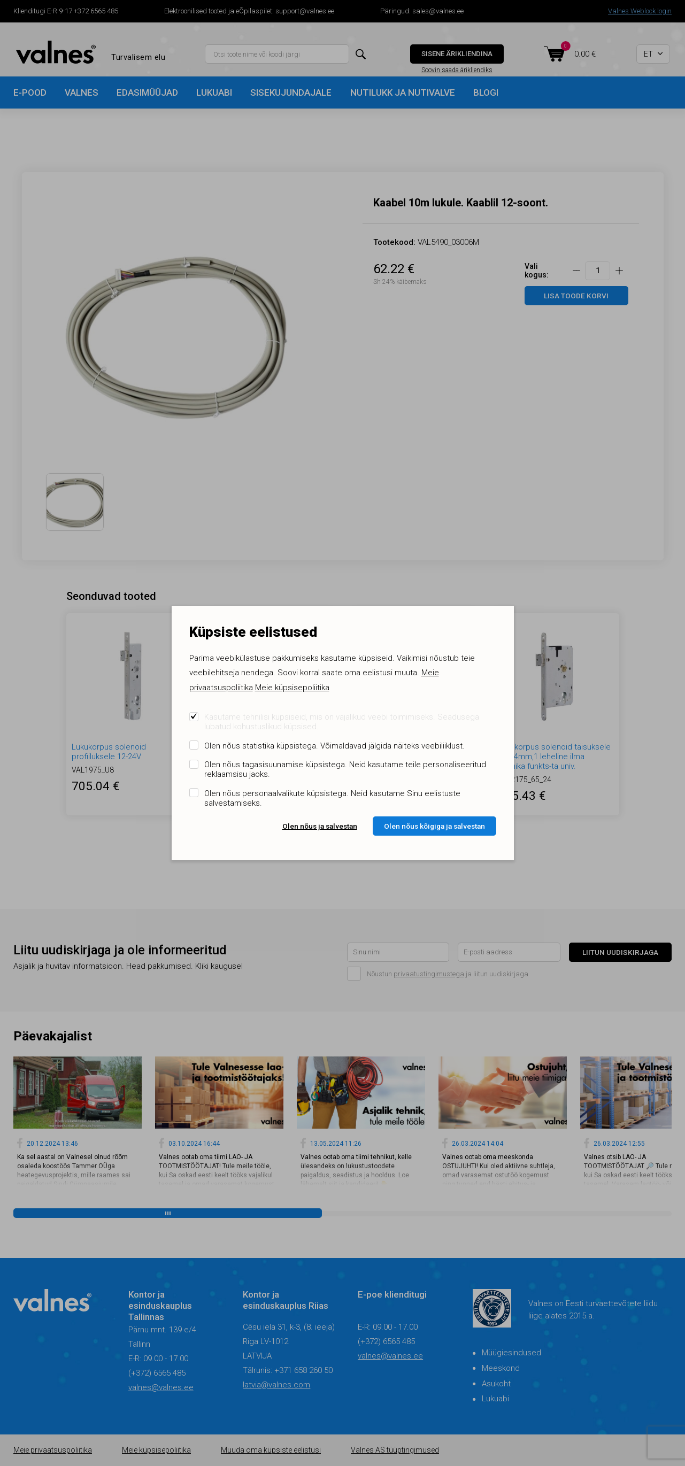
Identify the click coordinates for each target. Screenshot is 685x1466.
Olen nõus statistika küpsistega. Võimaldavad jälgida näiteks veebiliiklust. (334, 746)
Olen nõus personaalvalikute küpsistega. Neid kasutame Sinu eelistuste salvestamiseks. (332, 798)
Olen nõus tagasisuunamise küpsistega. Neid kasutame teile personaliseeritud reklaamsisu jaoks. (345, 769)
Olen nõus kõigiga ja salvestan (434, 826)
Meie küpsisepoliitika (292, 687)
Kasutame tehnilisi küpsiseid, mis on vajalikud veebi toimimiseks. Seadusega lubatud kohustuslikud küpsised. (341, 721)
